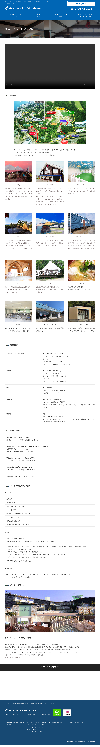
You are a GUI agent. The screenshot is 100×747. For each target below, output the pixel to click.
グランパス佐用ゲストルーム (35, 729)
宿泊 (38, 16)
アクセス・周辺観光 (84, 16)
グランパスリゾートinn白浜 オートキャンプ (37, 735)
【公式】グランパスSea (12, 657)
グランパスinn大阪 (32, 725)
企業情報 (8, 725)
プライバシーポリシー (75, 725)
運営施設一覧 (10, 727)
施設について (16, 16)
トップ (8, 714)
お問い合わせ (51, 725)
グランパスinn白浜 (32, 731)
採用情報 (8, 729)
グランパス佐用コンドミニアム (35, 727)
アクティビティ (61, 16)
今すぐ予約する (50, 667)
